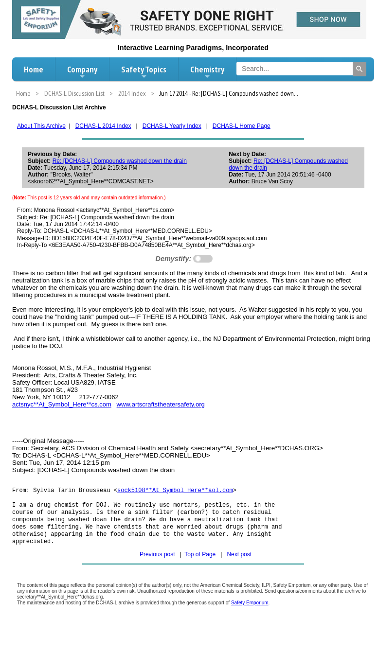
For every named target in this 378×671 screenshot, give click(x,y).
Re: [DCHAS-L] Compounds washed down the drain (120, 161)
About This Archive (41, 126)
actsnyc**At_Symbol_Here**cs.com (61, 404)
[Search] (359, 69)
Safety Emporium (250, 610)
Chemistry (207, 72)
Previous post (157, 562)
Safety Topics (143, 72)
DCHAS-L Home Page (241, 126)
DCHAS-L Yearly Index (172, 126)
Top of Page (200, 562)
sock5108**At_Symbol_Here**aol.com (175, 491)
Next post (239, 562)
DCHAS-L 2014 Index (103, 126)
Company (82, 72)
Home (33, 69)
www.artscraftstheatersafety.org (161, 404)
